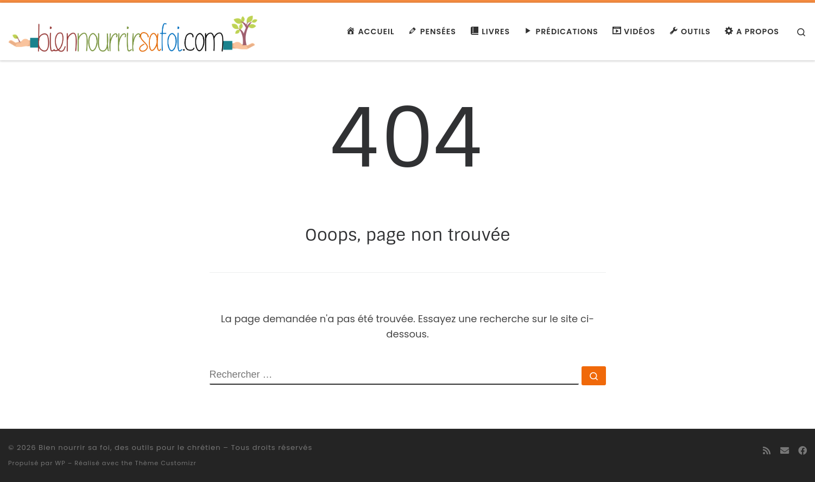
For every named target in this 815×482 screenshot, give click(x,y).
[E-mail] (784, 451)
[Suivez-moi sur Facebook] (802, 451)
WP (60, 463)
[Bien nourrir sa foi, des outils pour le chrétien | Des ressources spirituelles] (134, 30)
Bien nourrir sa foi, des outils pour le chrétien (130, 447)
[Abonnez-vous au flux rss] (766, 451)
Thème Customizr (166, 463)
